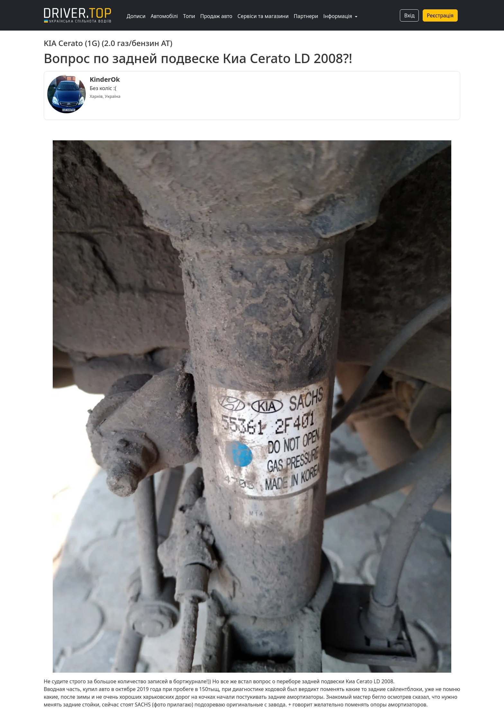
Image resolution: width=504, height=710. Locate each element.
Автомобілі (164, 16)
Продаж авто (216, 16)
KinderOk (105, 79)
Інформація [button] (338, 16)
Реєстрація (440, 15)
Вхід (409, 15)
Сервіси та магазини (263, 16)
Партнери (306, 16)
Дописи (136, 16)
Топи (189, 16)
